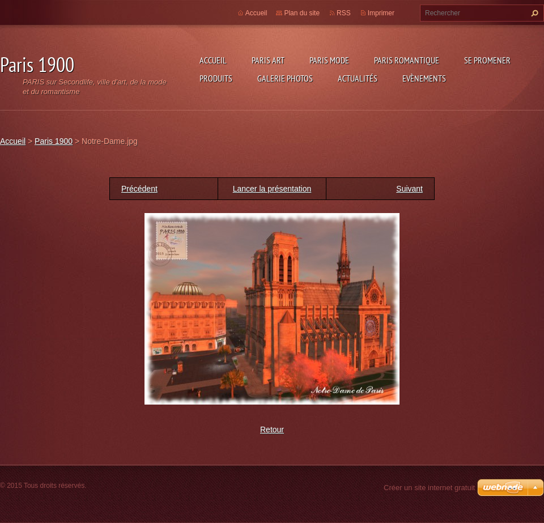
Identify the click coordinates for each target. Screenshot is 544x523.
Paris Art (268, 60)
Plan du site (302, 13)
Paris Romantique (406, 60)
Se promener (487, 60)
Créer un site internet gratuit (429, 487)
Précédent (139, 188)
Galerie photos (285, 78)
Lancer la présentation (272, 188)
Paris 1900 (54, 141)
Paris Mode (329, 60)
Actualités (357, 78)
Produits (215, 78)
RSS (344, 13)
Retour (272, 429)
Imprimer (381, 13)
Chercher (533, 13)
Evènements (424, 78)
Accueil (213, 60)
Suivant (409, 188)
